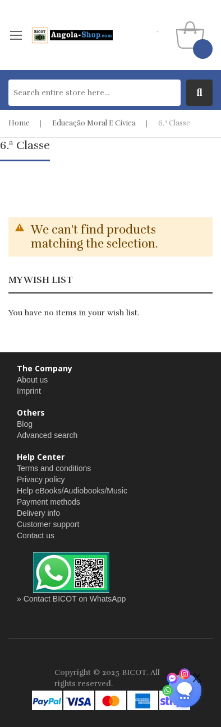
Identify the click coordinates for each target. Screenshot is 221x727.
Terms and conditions (54, 468)
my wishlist (157, 28)
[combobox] (94, 93)
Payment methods (48, 501)
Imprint (29, 390)
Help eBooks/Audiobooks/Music (72, 490)
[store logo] (72, 35)
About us (32, 379)
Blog (25, 424)
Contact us (35, 535)
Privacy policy (41, 479)
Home (19, 123)
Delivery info (38, 513)
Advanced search (47, 435)
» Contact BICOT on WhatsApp (71, 598)
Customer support (48, 524)
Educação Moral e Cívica (94, 123)
